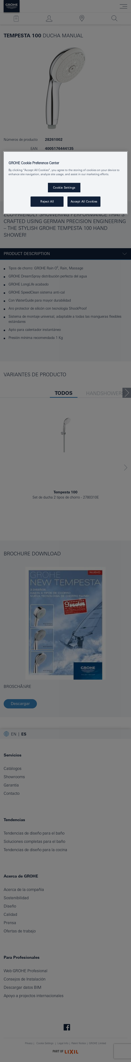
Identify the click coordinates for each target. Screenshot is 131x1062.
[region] (65, 182)
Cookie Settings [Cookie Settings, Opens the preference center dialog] (64, 187)
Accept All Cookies (84, 201)
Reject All (47, 201)
